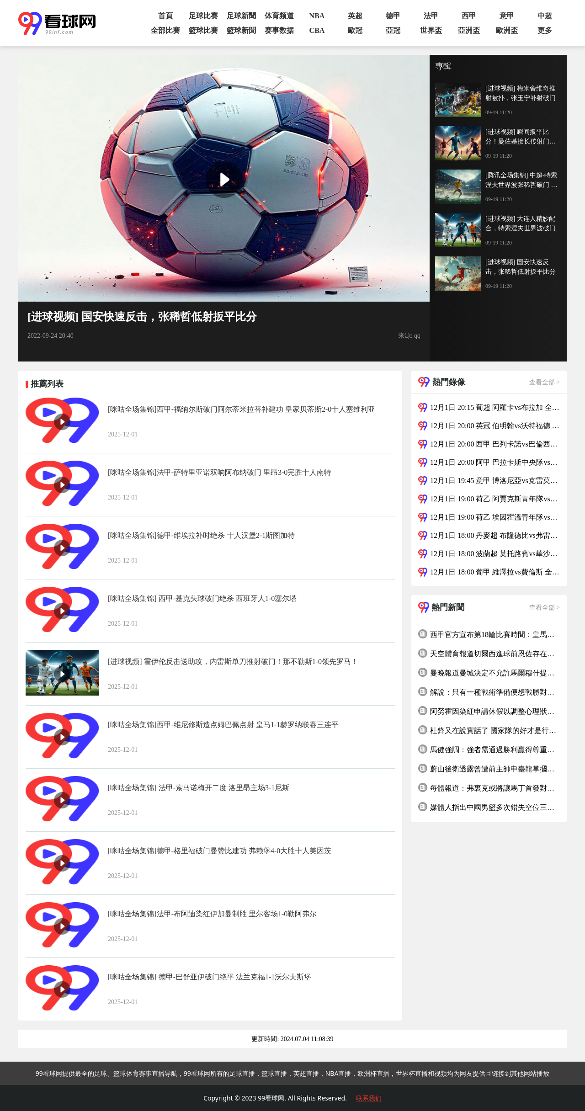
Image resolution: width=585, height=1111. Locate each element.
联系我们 (369, 1098)
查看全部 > (544, 382)
